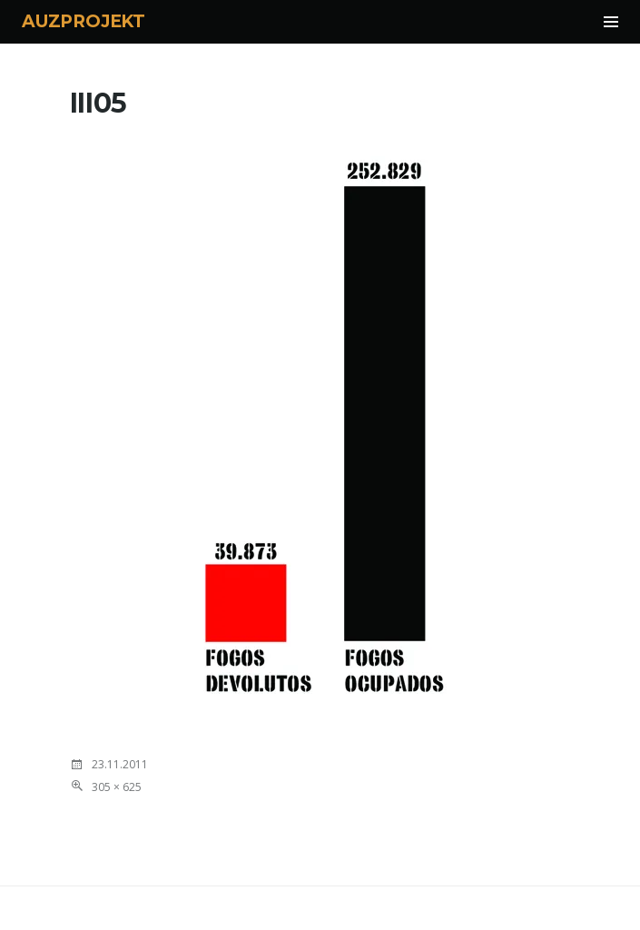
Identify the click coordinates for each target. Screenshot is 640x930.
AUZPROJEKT (83, 21)
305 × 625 (117, 787)
